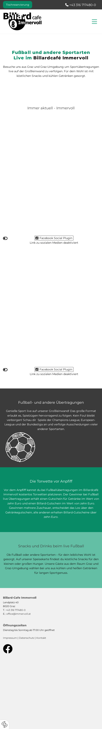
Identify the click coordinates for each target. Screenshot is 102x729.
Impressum (10, 637)
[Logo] (25, 21)
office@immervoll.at (18, 613)
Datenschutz (26, 637)
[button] (17, 4)
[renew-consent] (4, 724)
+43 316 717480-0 (16, 609)
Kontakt (41, 637)
